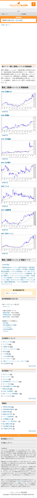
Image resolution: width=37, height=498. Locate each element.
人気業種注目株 (7, 426)
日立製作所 (6, 363)
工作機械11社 (7, 419)
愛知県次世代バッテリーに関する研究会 (14, 267)
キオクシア (6, 306)
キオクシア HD (7, 342)
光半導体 (5, 323)
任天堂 (5, 351)
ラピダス (5, 331)
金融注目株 (6, 412)
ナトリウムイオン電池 (22, 275)
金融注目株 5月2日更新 (15, 20)
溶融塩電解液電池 (9, 282)
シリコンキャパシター (16, 273)
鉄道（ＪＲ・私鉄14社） (10, 421)
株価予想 (5, 111)
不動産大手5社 (7, 428)
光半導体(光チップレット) (11, 381)
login (33, 5)
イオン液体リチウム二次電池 (11, 269)
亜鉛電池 (32, 267)
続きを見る (32, 366)
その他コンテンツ (6, 443)
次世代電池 (5, 264)
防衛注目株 (6, 317)
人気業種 (23, 14)
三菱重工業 (6, 346)
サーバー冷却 (7, 384)
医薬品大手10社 (7, 414)
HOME (3, 25)
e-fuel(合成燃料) (8, 329)
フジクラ (5, 344)
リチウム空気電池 (16, 271)
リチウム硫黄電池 (22, 282)
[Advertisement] (18, 45)
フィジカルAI (7, 327)
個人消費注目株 (7, 424)
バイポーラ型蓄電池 (20, 277)
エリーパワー (7, 377)
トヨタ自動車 (7, 356)
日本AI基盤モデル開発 (9, 325)
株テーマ (4, 14)
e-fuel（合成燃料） (8, 391)
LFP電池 (24, 269)
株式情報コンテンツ (7, 439)
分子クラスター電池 (17, 280)
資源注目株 (6, 312)
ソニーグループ (7, 358)
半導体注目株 (7, 315)
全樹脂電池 (28, 273)
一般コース (20, 481)
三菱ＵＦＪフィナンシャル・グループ (14, 361)
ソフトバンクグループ (9, 349)
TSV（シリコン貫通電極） (11, 393)
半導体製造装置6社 (8, 409)
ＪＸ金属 (5, 354)
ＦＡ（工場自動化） (9, 416)
